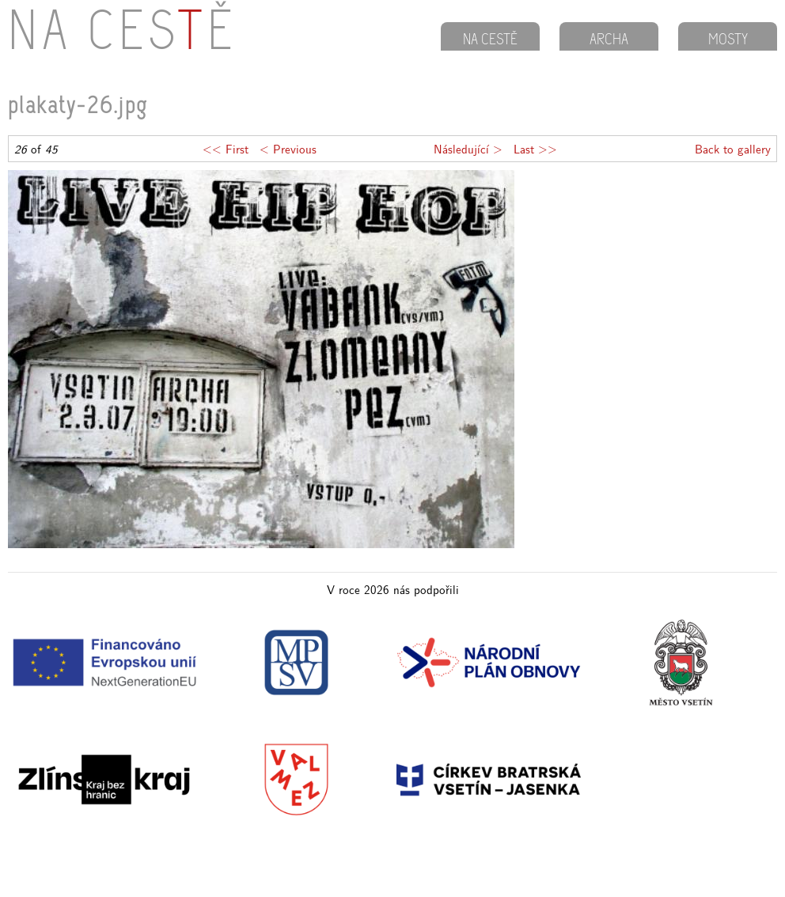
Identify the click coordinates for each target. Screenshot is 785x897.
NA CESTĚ (490, 40)
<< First (225, 148)
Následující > (468, 148)
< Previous (288, 148)
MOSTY (728, 40)
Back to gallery (733, 148)
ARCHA (609, 40)
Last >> (535, 148)
